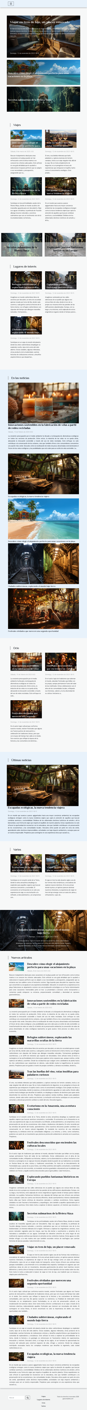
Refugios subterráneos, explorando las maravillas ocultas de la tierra (25, 287)
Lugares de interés (43, 1400)
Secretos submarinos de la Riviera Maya (29, 99)
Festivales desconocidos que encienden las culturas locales (61, 668)
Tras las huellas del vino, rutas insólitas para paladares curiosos (59, 145)
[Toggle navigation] (11, 4)
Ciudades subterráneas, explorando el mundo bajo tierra (25, 332)
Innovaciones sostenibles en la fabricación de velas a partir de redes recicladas (26, 668)
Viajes (43, 1396)
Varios (43, 1406)
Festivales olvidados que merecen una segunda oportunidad (33, 631)
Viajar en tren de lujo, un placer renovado (40, 22)
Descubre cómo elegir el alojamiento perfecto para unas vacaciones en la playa (26, 145)
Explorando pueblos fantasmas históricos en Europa (59, 287)
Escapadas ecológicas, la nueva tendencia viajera (28, 496)
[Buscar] (16, 1398)
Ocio (43, 1403)
